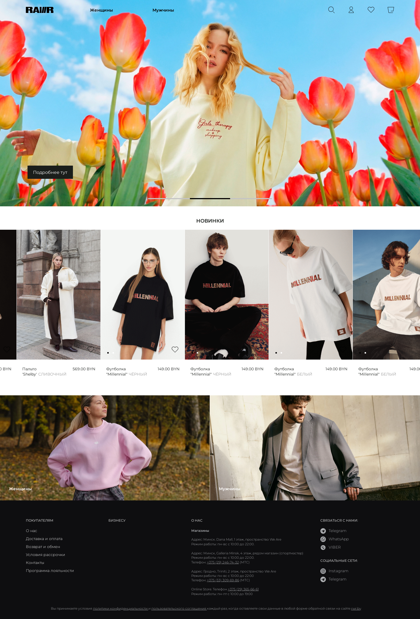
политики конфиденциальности (120, 608)
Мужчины (163, 10)
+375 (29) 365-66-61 (243, 589)
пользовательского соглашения (179, 608)
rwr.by (356, 608)
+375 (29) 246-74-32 (223, 562)
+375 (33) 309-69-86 (223, 580)
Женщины (101, 10)
